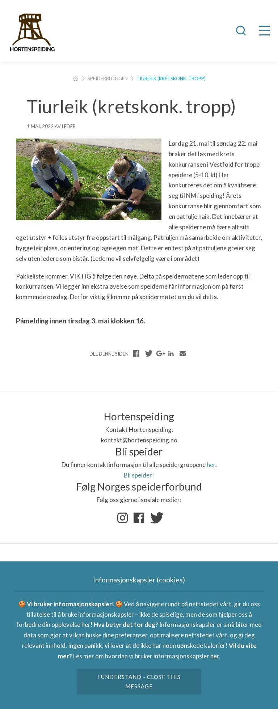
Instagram (122, 518)
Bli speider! (139, 475)
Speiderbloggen (108, 78)
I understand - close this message (139, 681)
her (211, 464)
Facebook (139, 518)
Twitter (155, 518)
